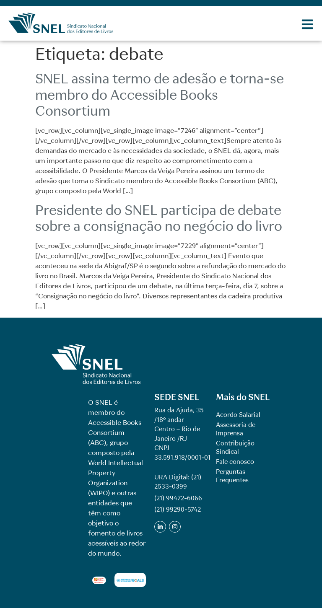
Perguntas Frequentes (232, 476)
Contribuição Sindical (235, 447)
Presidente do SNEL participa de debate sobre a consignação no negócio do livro (158, 218)
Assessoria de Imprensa (235, 429)
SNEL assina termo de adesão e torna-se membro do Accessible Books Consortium (159, 94)
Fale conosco (235, 462)
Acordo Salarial (238, 415)
